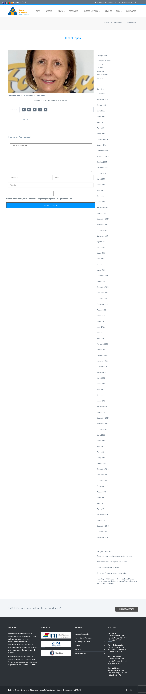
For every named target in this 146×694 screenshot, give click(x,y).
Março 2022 (101, 338)
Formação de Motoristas (90, 638)
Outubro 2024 (102, 162)
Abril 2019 (100, 509)
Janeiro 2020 (101, 463)
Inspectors (118, 23)
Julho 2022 (101, 316)
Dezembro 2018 (103, 526)
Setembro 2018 (102, 537)
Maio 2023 (100, 259)
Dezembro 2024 (103, 151)
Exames (90, 646)
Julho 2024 (101, 179)
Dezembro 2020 (103, 418)
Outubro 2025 (102, 94)
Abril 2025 (100, 128)
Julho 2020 (101, 435)
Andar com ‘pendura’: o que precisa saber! (112, 573)
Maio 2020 (100, 446)
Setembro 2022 (102, 304)
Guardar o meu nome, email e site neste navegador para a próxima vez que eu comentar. (39, 199)
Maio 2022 (100, 327)
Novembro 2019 (102, 475)
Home (106, 23)
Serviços (100, 78)
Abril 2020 (100, 452)
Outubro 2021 (102, 367)
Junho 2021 (101, 384)
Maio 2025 (100, 122)
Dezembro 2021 (103, 355)
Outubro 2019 (102, 480)
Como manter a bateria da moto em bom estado (114, 556)
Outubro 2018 (102, 532)
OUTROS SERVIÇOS (91, 11)
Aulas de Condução (90, 634)
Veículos (90, 649)
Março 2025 (101, 134)
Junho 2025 (101, 116)
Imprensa (100, 71)
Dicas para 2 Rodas (104, 61)
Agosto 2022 (101, 310)
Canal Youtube (14, 2)
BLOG (118, 11)
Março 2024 (101, 202)
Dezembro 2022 (103, 287)
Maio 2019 (100, 503)
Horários (100, 68)
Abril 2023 (100, 264)
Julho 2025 (101, 111)
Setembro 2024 (102, 168)
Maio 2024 (100, 190)
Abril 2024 (100, 196)
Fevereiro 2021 (102, 407)
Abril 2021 (100, 395)
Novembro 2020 (102, 424)
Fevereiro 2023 (102, 276)
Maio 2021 (100, 389)
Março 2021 (101, 401)
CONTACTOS (131, 11)
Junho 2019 (101, 497)
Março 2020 (101, 458)
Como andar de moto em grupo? (108, 567)
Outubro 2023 (102, 230)
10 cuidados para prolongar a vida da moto (112, 562)
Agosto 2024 (101, 173)
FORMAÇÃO (73, 11)
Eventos (100, 64)
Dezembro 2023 (103, 219)
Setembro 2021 (102, 372)
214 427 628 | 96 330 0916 (105, 2)
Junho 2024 (101, 185)
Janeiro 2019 (101, 520)
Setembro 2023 (102, 236)
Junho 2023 (101, 253)
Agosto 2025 (101, 105)
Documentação (90, 653)
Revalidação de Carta (90, 642)
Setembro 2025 (102, 99)
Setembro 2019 (102, 486)
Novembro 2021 (102, 361)
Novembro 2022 (102, 293)
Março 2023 (101, 270)
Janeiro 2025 (101, 145)
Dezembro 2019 (103, 469)
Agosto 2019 (101, 492)
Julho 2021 (101, 378)
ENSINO (61, 11)
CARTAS (49, 11)
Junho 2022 (101, 321)
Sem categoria (102, 74)
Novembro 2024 (102, 156)
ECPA (38, 11)
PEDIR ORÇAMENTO (126, 609)
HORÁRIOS (108, 11)
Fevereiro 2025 (102, 139)
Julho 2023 (101, 247)
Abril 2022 (100, 333)
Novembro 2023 (102, 225)
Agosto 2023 (101, 242)
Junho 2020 (101, 441)
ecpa (31, 95)
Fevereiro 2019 (102, 515)
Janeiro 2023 (101, 281)
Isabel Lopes (131, 23)
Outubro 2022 (102, 298)
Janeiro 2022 (101, 350)
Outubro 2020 (102, 429)
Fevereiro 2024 (102, 207)
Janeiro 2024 (101, 213)
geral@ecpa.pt (125, 2)
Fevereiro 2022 (102, 344)
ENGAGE (78, 690)
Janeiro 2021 (101, 412)
